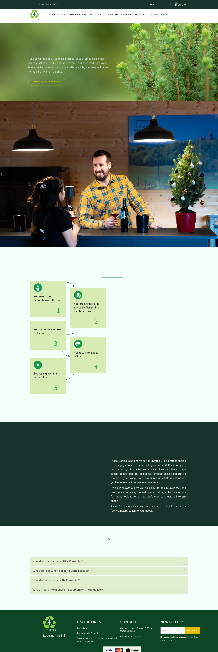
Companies (113, 14)
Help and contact (97, 14)
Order (52, 14)
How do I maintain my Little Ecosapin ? (58, 561)
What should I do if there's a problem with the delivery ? (69, 589)
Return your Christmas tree (134, 14)
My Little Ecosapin (158, 14)
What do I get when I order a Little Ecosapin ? (62, 571)
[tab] (109, 561)
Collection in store (77, 14)
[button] (47, 82)
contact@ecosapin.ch (131, 636)
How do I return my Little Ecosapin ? (56, 580)
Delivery (61, 14)
